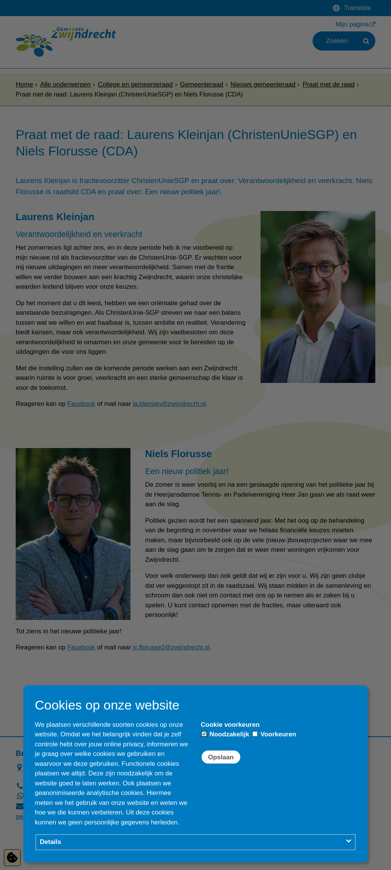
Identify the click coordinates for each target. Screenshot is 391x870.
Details (50, 841)
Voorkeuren (274, 734)
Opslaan (221, 757)
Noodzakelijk (225, 734)
